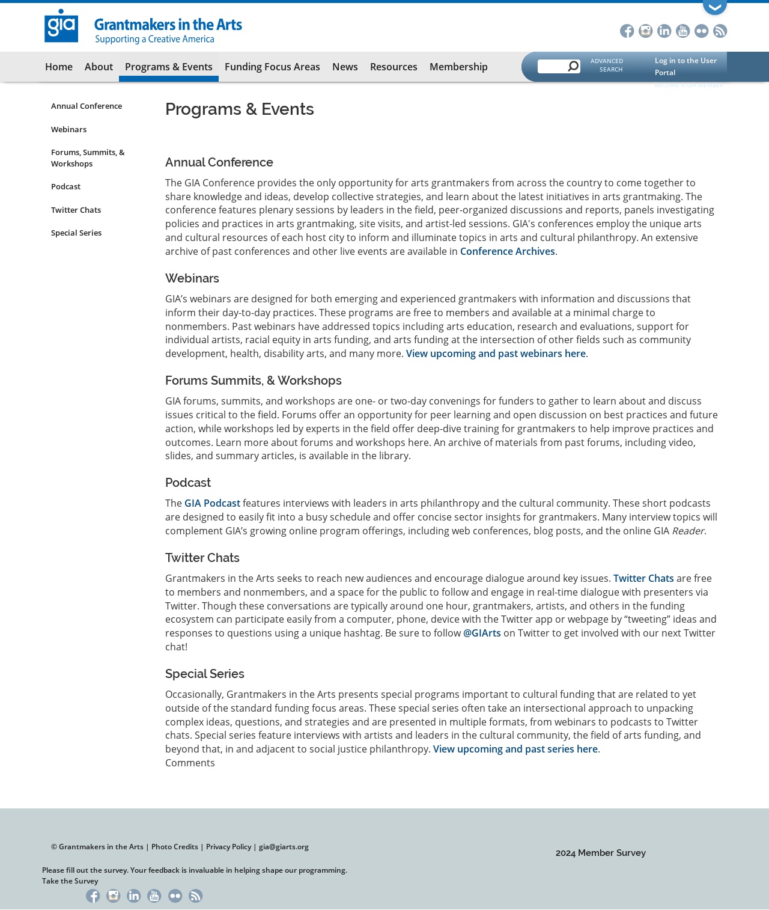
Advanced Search (607, 64)
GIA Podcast (212, 503)
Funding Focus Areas (272, 66)
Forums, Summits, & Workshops (88, 158)
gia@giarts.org (284, 846)
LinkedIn (664, 29)
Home (59, 66)
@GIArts (482, 633)
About (99, 66)
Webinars (69, 129)
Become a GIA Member (689, 85)
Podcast (66, 186)
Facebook (627, 29)
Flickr (701, 29)
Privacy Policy (228, 846)
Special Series (76, 232)
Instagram (645, 29)
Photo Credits (174, 846)
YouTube (682, 29)
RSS (720, 29)
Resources (394, 66)
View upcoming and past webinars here (496, 353)
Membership (459, 66)
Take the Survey (70, 881)
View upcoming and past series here (515, 749)
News (345, 66)
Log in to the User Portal (686, 66)
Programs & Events (169, 66)
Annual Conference (86, 105)
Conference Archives (507, 251)
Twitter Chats (76, 209)
